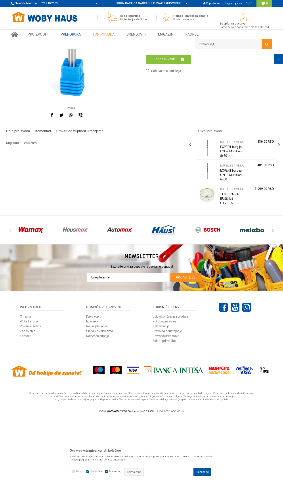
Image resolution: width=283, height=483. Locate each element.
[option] (141, 3)
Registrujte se (233, 3)
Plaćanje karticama (99, 396)
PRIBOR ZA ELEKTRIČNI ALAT (69, 52)
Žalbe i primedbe (164, 406)
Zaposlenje (27, 396)
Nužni (79, 471)
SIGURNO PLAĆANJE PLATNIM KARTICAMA (141, 3)
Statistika (96, 471)
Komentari (50, 188)
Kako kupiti (93, 381)
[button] (233, 44)
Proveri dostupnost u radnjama (86, 188)
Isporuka (92, 386)
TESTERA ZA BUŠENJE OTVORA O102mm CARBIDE (227, 260)
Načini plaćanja (96, 391)
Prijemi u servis (30, 391)
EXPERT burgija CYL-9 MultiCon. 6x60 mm (227, 234)
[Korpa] (264, 5)
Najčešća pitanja (97, 401)
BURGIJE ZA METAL (102, 52)
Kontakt (25, 401)
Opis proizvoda (25, 188)
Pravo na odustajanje (167, 396)
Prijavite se (185, 342)
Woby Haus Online (22, 52)
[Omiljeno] (249, 3)
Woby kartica (29, 386)
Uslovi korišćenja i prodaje (170, 381)
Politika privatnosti (165, 386)
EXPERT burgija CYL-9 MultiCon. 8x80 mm (227, 210)
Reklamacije (161, 391)
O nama (25, 381)
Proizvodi (42, 52)
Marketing (115, 471)
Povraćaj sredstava (166, 401)
